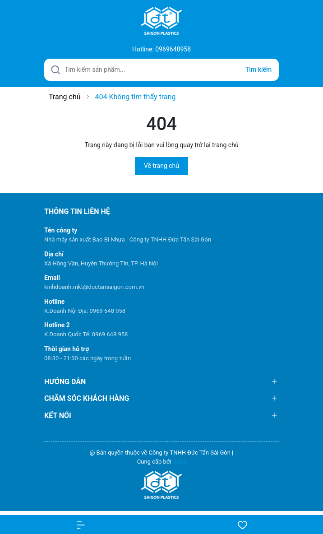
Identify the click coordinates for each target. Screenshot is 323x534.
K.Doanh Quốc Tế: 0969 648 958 (86, 334)
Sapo (179, 461)
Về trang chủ (161, 165)
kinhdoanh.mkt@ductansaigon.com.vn (94, 286)
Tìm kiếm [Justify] (258, 69)
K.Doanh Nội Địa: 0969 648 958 (84, 310)
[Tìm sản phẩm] (161, 70)
